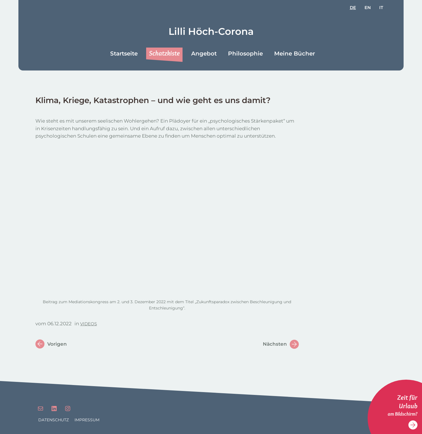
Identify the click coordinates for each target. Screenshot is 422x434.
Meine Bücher (294, 53)
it (381, 7)
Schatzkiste (164, 53)
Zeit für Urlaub (407, 401)
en (368, 7)
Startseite (124, 53)
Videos (88, 323)
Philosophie (245, 53)
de (353, 7)
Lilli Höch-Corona (211, 31)
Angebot (204, 53)
